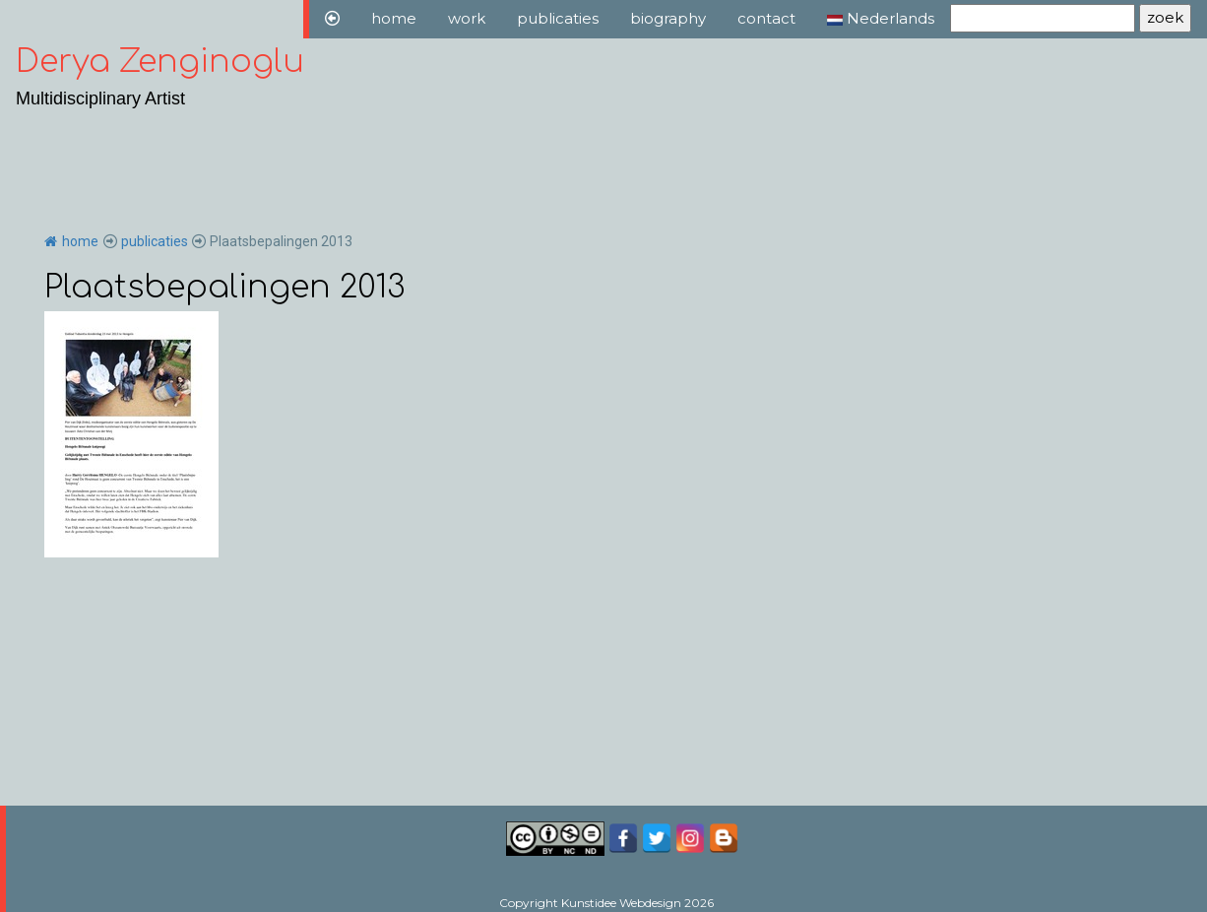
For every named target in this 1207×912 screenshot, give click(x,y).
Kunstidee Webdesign (621, 902)
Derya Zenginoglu (160, 61)
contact (766, 18)
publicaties (558, 18)
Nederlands (880, 18)
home (393, 18)
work (466, 18)
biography (668, 18)
